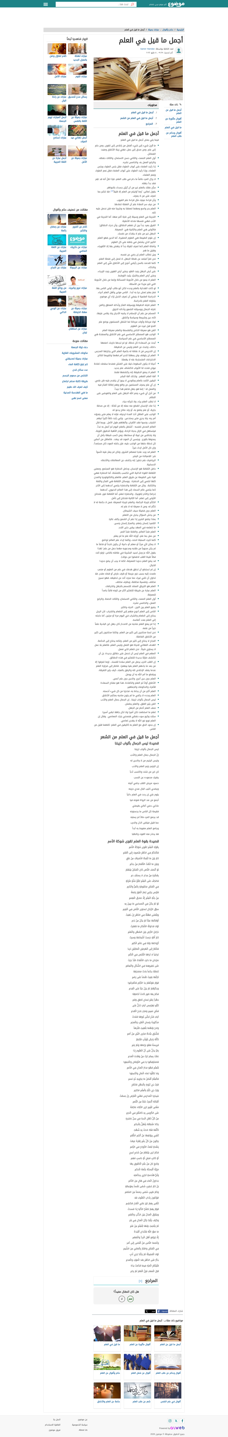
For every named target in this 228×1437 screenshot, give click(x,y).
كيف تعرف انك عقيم (77, 387)
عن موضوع (82, 1420)
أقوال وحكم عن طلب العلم (173, 134)
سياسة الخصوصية (79, 1425)
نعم (130, 1299)
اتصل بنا (56, 1420)
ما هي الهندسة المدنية (75, 393)
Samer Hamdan (147, 49)
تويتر (153, 1311)
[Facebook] (182, 1420)
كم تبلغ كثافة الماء (78, 364)
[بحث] (132, 4)
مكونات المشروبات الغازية (75, 353)
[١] (112, 191)
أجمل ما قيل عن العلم (173, 111)
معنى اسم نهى (79, 398)
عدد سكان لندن (80, 370)
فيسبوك (164, 1311)
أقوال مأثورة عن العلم (173, 120)
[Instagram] (170, 1420)
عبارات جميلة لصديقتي (76, 359)
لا (122, 1299)
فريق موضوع (54, 1430)
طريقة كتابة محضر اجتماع (75, 381)
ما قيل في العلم (173, 127)
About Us (83, 1430)
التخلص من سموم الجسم (75, 376)
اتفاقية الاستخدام (52, 1425)
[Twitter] (176, 1420)
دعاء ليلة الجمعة (79, 347)
